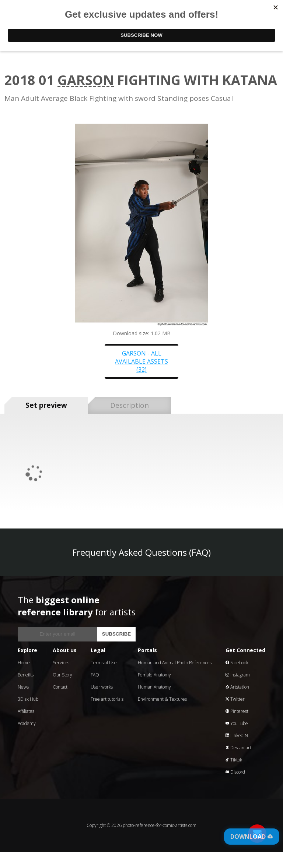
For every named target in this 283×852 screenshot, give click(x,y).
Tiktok (234, 760)
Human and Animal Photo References (175, 663)
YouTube (237, 723)
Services (61, 663)
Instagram (238, 675)
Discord (235, 772)
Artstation (237, 687)
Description (129, 405)
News (23, 687)
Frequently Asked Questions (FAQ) (141, 552)
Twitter (235, 699)
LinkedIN (237, 735)
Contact (60, 687)
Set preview (46, 405)
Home (24, 663)
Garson (85, 80)
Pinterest (237, 711)
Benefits (26, 675)
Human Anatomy (154, 687)
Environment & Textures (162, 699)
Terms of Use (104, 663)
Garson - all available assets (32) (141, 361)
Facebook (237, 663)
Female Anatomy (154, 675)
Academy (27, 723)
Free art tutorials (107, 699)
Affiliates (26, 711)
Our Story (62, 675)
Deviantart (238, 748)
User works (102, 687)
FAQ (95, 675)
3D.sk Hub (28, 699)
